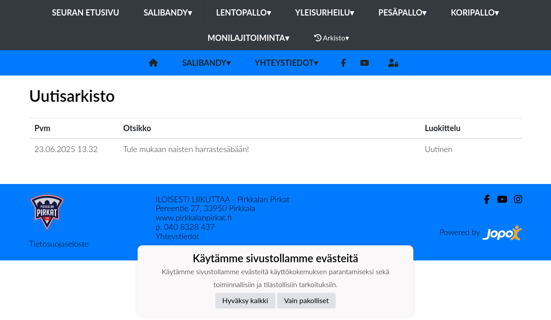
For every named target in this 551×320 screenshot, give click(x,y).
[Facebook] (343, 63)
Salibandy (167, 12)
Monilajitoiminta (248, 38)
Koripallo (475, 12)
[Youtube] (364, 63)
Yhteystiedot (286, 63)
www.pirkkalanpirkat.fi (194, 217)
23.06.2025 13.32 (66, 149)
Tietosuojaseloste (59, 243)
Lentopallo (243, 12)
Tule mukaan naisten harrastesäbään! (186, 149)
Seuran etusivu (85, 12)
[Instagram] (514, 199)
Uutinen (438, 149)
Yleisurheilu (324, 12)
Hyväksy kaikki (245, 300)
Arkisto (331, 37)
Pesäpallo (402, 12)
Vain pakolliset (306, 300)
